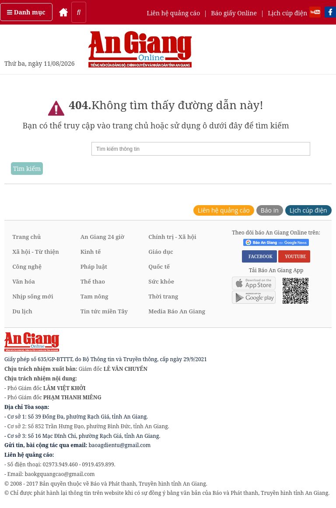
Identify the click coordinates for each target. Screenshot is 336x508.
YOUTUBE (294, 256)
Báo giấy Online (234, 13)
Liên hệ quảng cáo (173, 13)
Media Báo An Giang (176, 311)
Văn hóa (23, 281)
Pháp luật (93, 266)
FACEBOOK (259, 256)
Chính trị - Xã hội (172, 237)
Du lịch (22, 311)
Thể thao (92, 281)
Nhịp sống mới (32, 296)
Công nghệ (27, 266)
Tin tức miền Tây (104, 311)
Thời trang (163, 296)
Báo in (270, 210)
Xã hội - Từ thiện (35, 252)
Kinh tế (90, 252)
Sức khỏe (161, 281)
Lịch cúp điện (287, 13)
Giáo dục (160, 252)
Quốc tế (159, 266)
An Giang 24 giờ (102, 237)
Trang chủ (26, 237)
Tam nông (94, 296)
